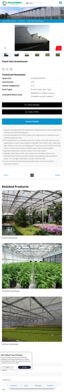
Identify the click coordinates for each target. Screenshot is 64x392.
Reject (7, 367)
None (57, 175)
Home (14, 21)
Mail (3, 389)
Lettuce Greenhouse (10, 344)
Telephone (6, 380)
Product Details (32, 121)
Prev (6, 175)
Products (21, 21)
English (29, 3)
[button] (58, 48)
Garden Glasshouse (9, 238)
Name (4, 370)
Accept (24, 367)
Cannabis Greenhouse (11, 291)
